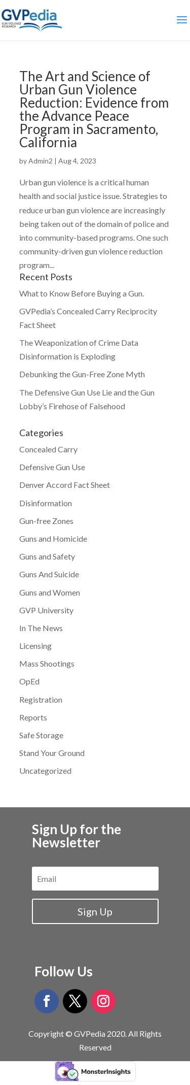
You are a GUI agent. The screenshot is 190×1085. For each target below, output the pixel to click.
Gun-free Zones (46, 520)
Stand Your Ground (52, 753)
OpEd (29, 681)
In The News (41, 628)
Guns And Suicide (49, 574)
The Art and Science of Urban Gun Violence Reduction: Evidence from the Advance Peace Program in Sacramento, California (94, 109)
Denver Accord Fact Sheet (64, 484)
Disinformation (45, 503)
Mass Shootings (46, 663)
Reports (33, 717)
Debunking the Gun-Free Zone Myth (82, 374)
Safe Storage (41, 735)
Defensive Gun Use (52, 467)
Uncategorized (45, 770)
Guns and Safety (47, 556)
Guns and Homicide (53, 538)
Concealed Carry (48, 449)
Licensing (35, 645)
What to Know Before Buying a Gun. (81, 293)
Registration (40, 699)
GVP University (46, 610)
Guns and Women (49, 592)
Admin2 (40, 160)
